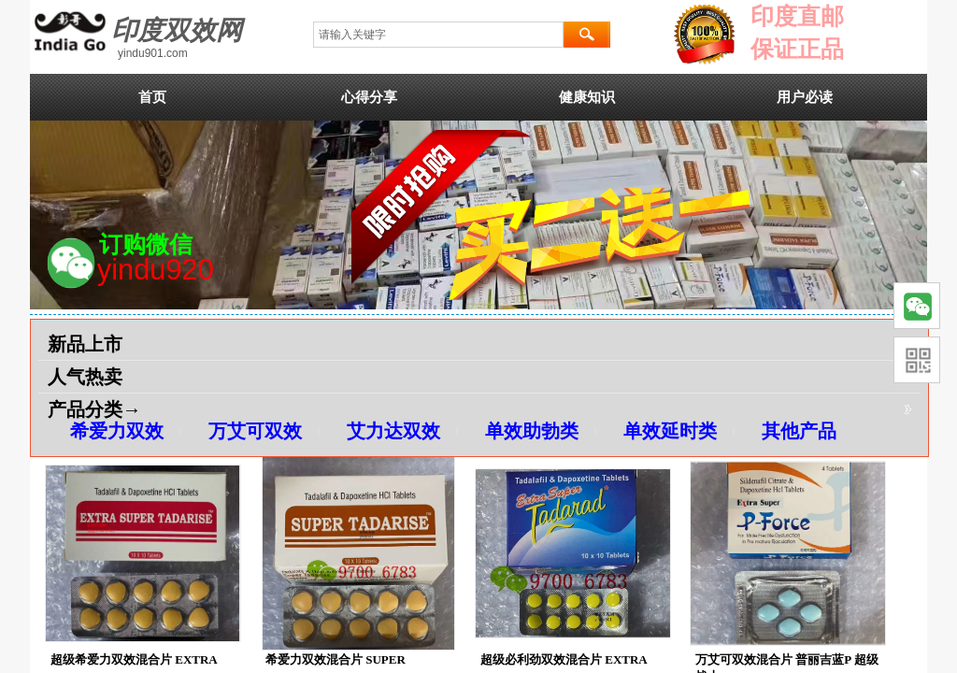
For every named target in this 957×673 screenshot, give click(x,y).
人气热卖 (85, 376)
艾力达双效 (393, 431)
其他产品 (799, 431)
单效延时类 (670, 431)
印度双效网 (176, 30)
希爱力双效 (117, 431)
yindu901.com (153, 53)
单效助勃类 (531, 431)
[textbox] (438, 34)
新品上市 (85, 344)
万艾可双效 (255, 431)
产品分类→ (94, 409)
